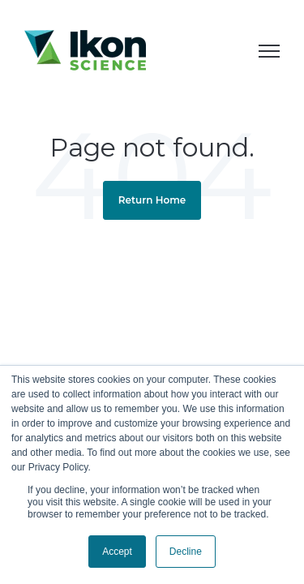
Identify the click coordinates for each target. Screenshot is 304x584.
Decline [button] (185, 551)
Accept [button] (117, 551)
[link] (85, 48)
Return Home (152, 200)
